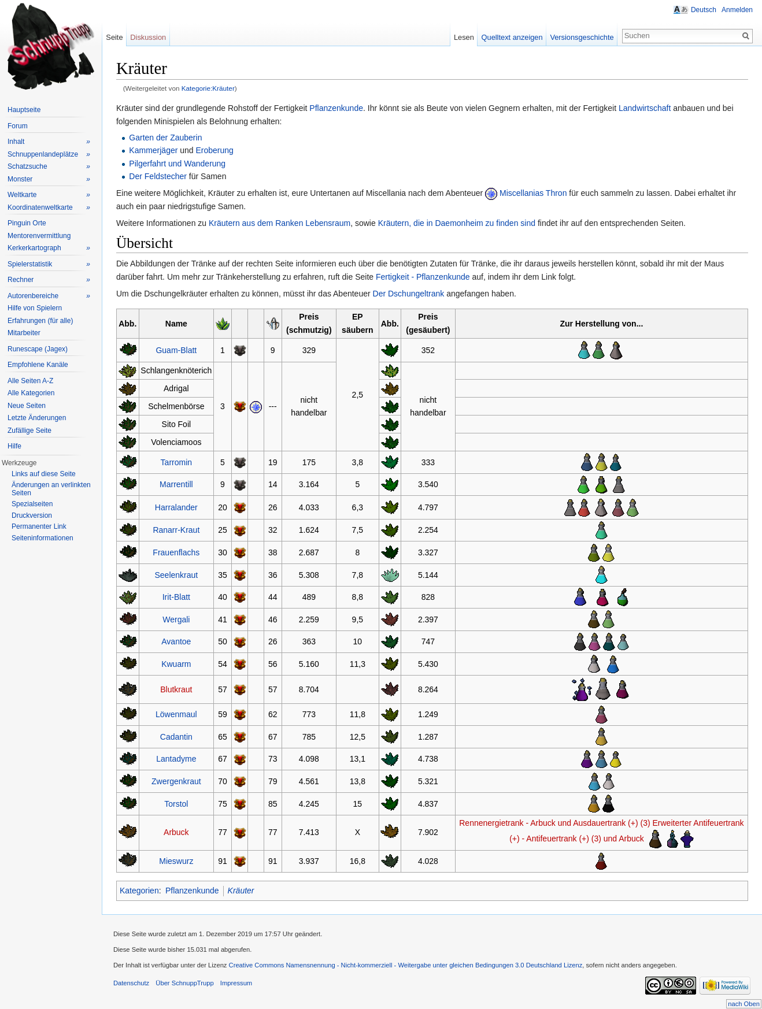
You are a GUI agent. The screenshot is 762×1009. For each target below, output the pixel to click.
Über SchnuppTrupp (184, 983)
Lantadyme (176, 758)
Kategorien (139, 890)
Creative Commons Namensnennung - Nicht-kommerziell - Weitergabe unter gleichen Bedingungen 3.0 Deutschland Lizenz (406, 965)
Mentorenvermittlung (39, 236)
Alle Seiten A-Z (30, 381)
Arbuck (176, 832)
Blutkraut (176, 689)
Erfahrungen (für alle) (40, 321)
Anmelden (737, 10)
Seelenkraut (176, 575)
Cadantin (176, 736)
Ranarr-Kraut (176, 530)
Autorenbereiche (49, 296)
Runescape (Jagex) (38, 349)
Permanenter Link (39, 526)
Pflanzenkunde (336, 108)
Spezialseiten (32, 504)
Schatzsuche (49, 166)
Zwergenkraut (176, 781)
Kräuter (241, 890)
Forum (18, 126)
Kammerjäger (153, 150)
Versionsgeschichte (581, 37)
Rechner (49, 280)
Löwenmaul (176, 714)
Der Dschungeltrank (409, 293)
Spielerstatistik (49, 264)
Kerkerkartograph (49, 248)
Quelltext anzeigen (512, 37)
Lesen (464, 37)
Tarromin (176, 462)
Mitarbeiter (24, 333)
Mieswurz (176, 861)
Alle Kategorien (31, 393)
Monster (49, 179)
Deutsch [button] (703, 10)
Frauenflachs (176, 552)
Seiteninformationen (42, 538)
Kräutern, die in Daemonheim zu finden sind (456, 223)
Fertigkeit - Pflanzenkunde (423, 276)
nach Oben (744, 1003)
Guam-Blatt (176, 350)
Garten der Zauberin (165, 137)
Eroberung (215, 150)
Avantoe (176, 641)
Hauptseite (24, 110)
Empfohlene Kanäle (38, 365)
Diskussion (148, 37)
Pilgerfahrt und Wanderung (177, 163)
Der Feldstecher (158, 176)
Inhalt (49, 142)
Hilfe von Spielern (35, 308)
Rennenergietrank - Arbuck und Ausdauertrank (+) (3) (554, 823)
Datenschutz (131, 983)
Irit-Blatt (176, 597)
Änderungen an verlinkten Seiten (51, 489)
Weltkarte (49, 195)
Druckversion (32, 515)
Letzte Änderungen (37, 418)
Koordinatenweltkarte (49, 207)
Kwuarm (176, 664)
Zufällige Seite (29, 430)
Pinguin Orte (27, 223)
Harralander (176, 507)
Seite (114, 37)
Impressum (236, 983)
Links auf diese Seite (44, 474)
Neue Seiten (27, 406)
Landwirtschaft (645, 108)
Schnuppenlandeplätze (49, 154)
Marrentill (176, 484)
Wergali (176, 619)
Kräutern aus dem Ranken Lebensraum (279, 223)
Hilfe (14, 446)
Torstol (176, 803)
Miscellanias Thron (533, 193)
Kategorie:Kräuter (208, 88)
